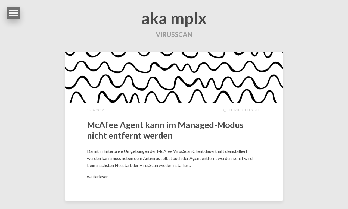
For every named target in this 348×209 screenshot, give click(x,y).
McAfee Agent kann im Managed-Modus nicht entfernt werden (165, 130)
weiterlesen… (99, 176)
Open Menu (13, 13)
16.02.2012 (95, 110)
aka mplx (174, 18)
